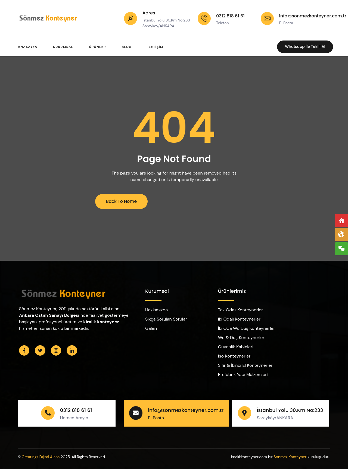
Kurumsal (64, 47)
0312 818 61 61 (230, 16)
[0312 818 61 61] (204, 18)
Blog (128, 47)
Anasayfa (27, 47)
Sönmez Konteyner (290, 456)
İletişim (158, 47)
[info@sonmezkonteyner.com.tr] (267, 18)
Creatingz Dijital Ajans (41, 456)
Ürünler (98, 47)
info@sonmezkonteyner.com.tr (312, 16)
